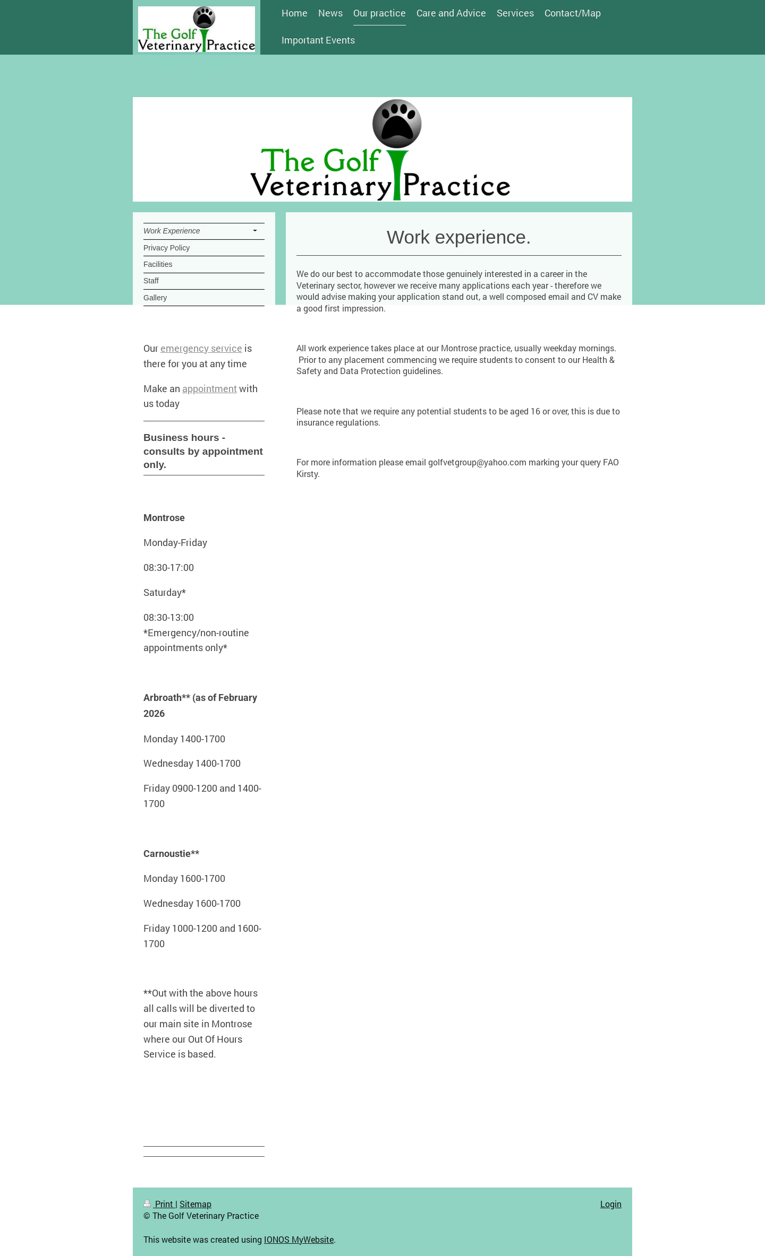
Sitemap (195, 1203)
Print (159, 1203)
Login (611, 1203)
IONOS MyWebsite (299, 1239)
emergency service (201, 348)
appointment (209, 388)
